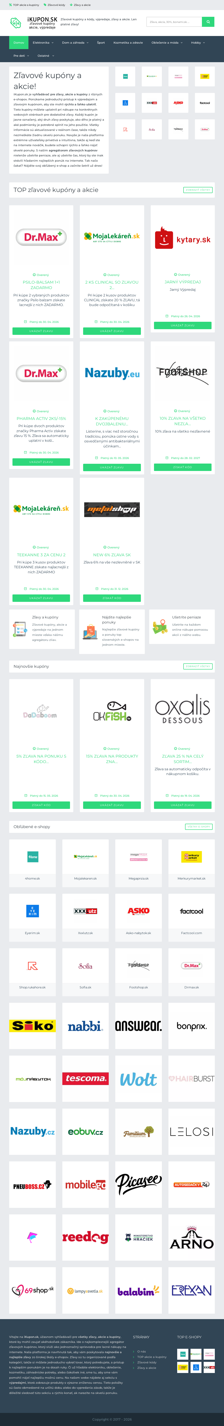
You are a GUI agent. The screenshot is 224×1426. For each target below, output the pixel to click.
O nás (141, 1351)
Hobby (198, 42)
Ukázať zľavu (41, 331)
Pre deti (21, 55)
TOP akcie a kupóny (24, 5)
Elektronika (43, 42)
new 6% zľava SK (112, 555)
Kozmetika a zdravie (128, 42)
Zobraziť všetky (198, 189)
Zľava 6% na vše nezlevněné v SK (112, 562)
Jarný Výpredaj (183, 282)
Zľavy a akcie (80, 5)
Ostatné (46, 55)
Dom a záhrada (75, 42)
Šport (101, 42)
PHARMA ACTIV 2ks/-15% (41, 418)
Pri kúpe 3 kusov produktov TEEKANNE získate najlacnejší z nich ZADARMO (41, 567)
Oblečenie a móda (167, 42)
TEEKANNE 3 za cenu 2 (41, 555)
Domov (19, 42)
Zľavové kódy (54, 5)
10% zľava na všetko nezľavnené (182, 431)
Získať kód (182, 467)
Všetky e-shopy (199, 826)
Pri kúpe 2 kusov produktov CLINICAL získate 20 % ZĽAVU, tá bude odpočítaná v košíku (112, 300)
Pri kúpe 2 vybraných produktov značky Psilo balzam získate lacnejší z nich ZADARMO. (41, 300)
